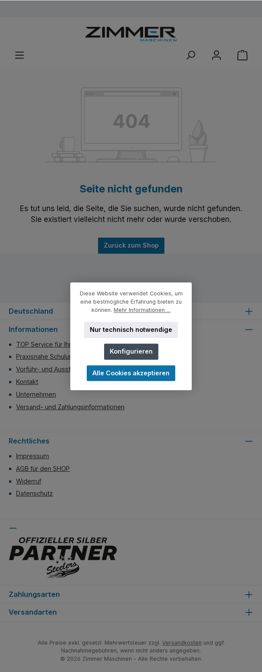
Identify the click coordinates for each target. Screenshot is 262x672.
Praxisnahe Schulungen (50, 356)
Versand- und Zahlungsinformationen (70, 406)
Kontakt (27, 381)
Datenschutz (34, 493)
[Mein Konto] (216, 55)
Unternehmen (36, 394)
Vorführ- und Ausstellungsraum (61, 369)
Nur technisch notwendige (131, 329)
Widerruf (28, 481)
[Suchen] (190, 55)
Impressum (32, 456)
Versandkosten (182, 642)
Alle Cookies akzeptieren (131, 373)
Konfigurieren (131, 351)
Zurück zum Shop (131, 245)
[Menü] (19, 55)
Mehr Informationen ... (142, 310)
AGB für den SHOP (43, 468)
